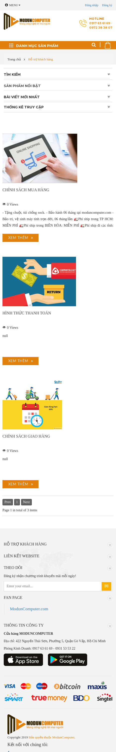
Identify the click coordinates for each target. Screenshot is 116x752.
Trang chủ (14, 59)
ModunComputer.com (29, 608)
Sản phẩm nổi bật (22, 86)
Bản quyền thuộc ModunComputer (51, 737)
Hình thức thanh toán (26, 313)
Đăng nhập (91, 5)
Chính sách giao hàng (26, 436)
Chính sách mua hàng (25, 190)
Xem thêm (18, 237)
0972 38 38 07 (100, 27)
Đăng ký (107, 5)
